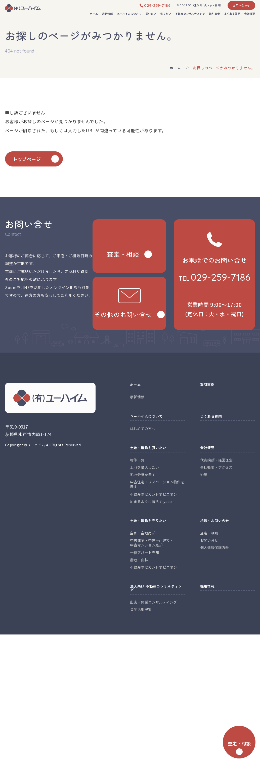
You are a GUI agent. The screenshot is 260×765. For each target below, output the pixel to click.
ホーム (94, 14)
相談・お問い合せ (214, 521)
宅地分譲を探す (142, 474)
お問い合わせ (241, 5)
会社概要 (249, 14)
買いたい (150, 14)
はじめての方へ (142, 428)
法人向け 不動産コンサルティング (156, 588)
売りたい (165, 14)
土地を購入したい (144, 467)
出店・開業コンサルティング (153, 602)
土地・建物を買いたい (148, 448)
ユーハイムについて (129, 14)
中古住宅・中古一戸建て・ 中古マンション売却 (152, 542)
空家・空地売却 (142, 532)
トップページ (27, 159)
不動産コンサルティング (190, 14)
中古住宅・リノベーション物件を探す (157, 484)
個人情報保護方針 (214, 547)
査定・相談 (209, 532)
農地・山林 (139, 559)
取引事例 (214, 14)
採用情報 (207, 586)
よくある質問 (232, 14)
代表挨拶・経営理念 (216, 459)
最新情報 (107, 14)
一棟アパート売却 (144, 552)
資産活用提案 (141, 609)
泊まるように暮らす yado (151, 501)
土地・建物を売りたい (148, 521)
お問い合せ (209, 540)
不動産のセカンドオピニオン (153, 494)
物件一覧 (137, 459)
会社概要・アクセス (216, 467)
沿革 (203, 474)
